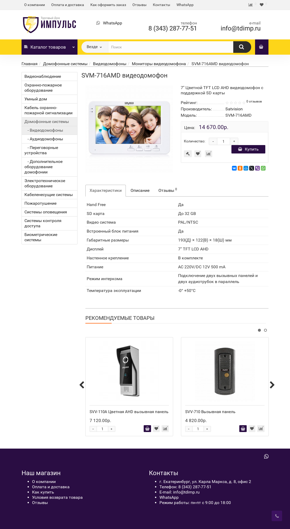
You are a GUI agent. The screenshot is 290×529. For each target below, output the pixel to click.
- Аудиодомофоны (43, 138)
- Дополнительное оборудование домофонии (43, 166)
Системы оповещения (45, 211)
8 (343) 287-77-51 (172, 28)
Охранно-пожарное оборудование (43, 88)
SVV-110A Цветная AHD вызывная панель (129, 411)
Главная (30, 63)
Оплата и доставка (67, 5)
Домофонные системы (65, 63)
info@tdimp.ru (241, 28)
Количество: (194, 141)
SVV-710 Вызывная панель (210, 411)
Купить (248, 149)
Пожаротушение (40, 203)
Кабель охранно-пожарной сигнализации (48, 110)
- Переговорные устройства (41, 150)
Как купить (43, 492)
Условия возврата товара (57, 497)
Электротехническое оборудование (44, 183)
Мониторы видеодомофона (159, 63)
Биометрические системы (40, 237)
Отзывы (139, 5)
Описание (140, 190)
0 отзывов (254, 101)
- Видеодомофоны (43, 130)
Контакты (161, 5)
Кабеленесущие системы (48, 194)
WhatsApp (185, 5)
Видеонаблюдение (42, 76)
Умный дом (35, 98)
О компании (34, 5)
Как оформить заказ (108, 5)
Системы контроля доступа (42, 223)
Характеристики (106, 190)
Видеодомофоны (109, 63)
